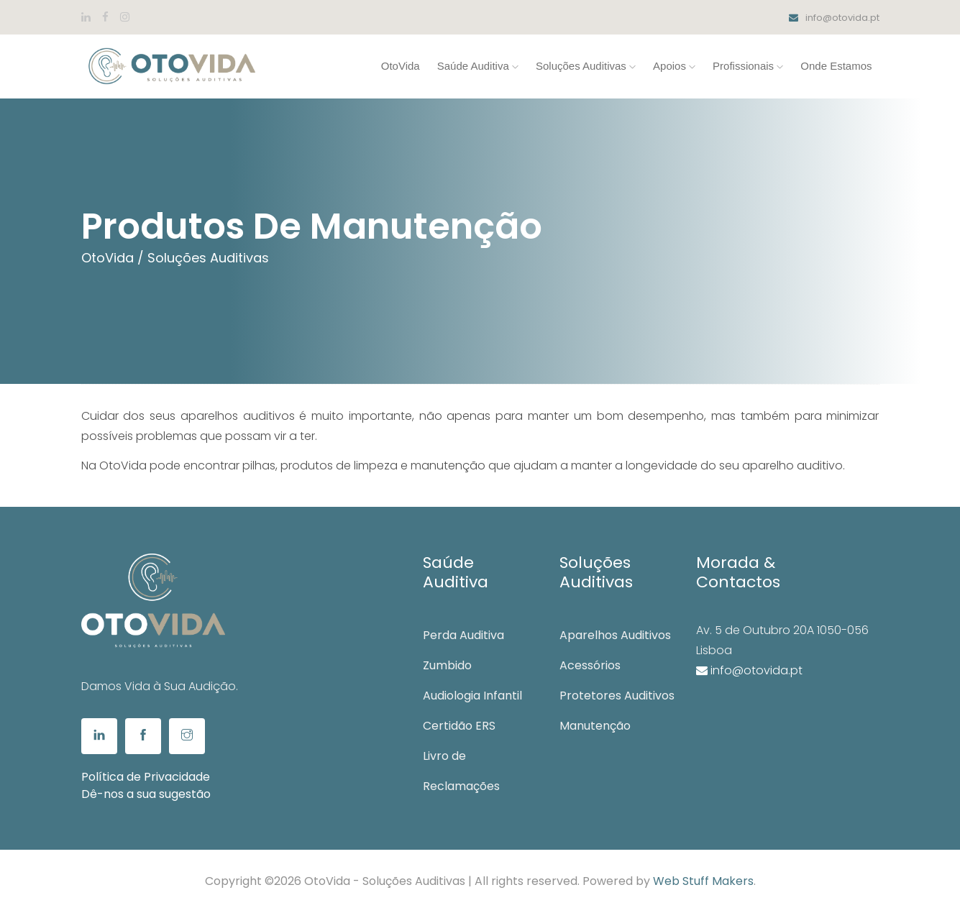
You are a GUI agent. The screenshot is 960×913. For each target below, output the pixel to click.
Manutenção (595, 725)
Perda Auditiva (463, 635)
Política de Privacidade (145, 777)
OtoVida (400, 66)
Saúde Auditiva (477, 66)
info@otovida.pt (834, 17)
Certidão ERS (459, 725)
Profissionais (748, 66)
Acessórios (590, 665)
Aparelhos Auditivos (615, 635)
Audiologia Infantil (472, 695)
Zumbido (447, 665)
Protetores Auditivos (617, 695)
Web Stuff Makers (703, 881)
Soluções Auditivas (586, 66)
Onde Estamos (836, 66)
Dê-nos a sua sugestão (146, 794)
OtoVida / (112, 258)
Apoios (674, 66)
